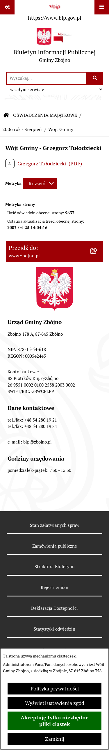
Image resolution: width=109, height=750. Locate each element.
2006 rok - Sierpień (22, 129)
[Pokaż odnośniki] (7, 7)
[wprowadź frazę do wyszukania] (46, 78)
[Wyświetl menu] (101, 7)
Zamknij (54, 739)
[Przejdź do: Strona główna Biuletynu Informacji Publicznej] (6, 115)
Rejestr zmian (54, 587)
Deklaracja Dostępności (54, 608)
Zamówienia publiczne (54, 546)
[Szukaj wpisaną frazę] (95, 78)
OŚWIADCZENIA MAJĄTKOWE (45, 115)
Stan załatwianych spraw (54, 525)
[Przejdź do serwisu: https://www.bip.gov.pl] (54, 11)
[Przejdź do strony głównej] (54, 47)
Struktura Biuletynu (55, 566)
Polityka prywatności (55, 688)
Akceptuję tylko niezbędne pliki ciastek (55, 720)
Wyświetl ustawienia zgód (54, 703)
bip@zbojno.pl (37, 442)
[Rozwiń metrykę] (40, 183)
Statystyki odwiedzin (54, 629)
